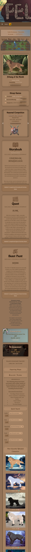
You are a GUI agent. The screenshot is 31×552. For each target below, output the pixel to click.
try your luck (23, 98)
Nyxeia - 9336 (15, 509)
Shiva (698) (19, 99)
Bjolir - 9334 (15, 547)
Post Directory (14, 40)
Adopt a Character (27, 49)
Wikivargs (10, 39)
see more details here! (15, 123)
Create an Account (4, 39)
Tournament (15, 347)
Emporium (22, 39)
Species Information (4, 44)
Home (6, 24)
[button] (2, 24)
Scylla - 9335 (15, 528)
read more (15, 340)
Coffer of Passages (17, 96)
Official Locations (27, 44)
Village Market (10, 44)
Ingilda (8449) (15, 80)
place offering (23, 101)
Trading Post (14, 49)
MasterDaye (18, 82)
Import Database (22, 44)
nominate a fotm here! (15, 85)
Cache (18, 43)
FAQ (18, 39)
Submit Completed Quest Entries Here (15, 241)
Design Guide (9, 49)
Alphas (4, 46)
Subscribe (27, 46)
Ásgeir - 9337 (15, 490)
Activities (18, 47)
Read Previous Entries (15, 152)
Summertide (15, 331)
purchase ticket (22, 105)
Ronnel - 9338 (15, 471)
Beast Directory (22, 49)
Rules (27, 39)
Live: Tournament (4, 49)
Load (7, 415)
